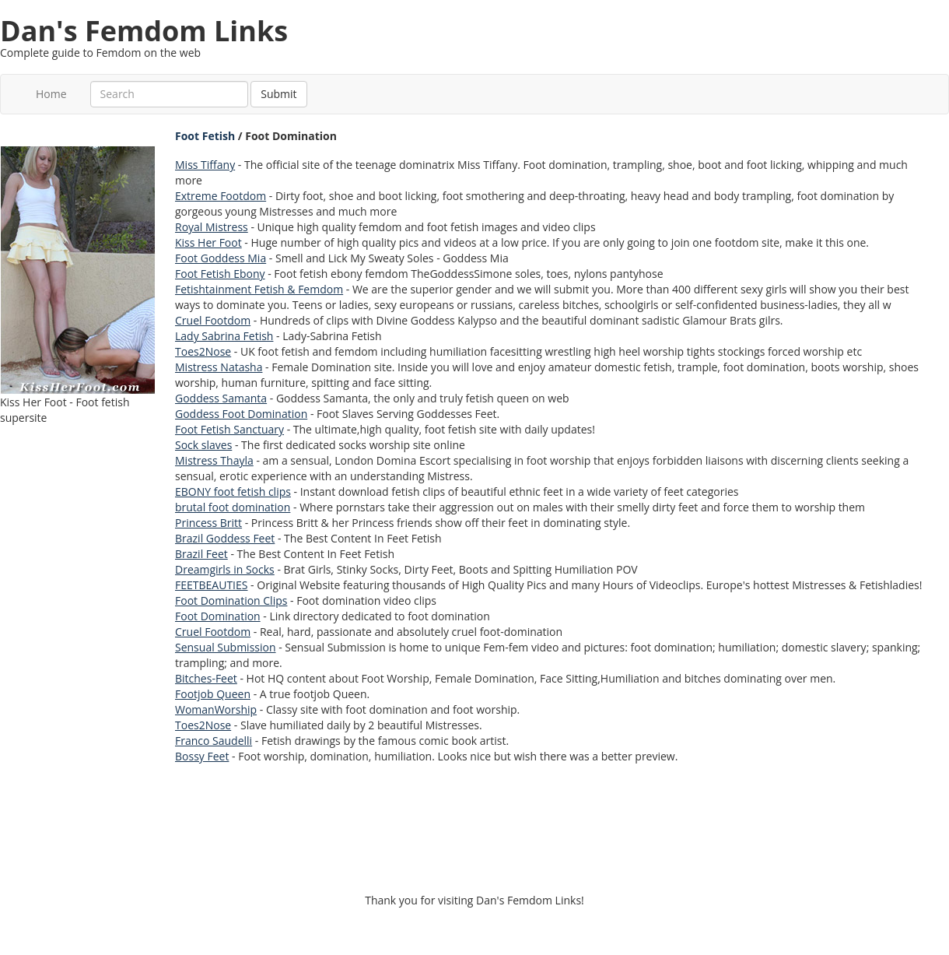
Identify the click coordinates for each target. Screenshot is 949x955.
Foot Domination (218, 616)
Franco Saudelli (213, 740)
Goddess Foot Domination (241, 413)
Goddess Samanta (221, 398)
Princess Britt (208, 522)
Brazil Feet (201, 553)
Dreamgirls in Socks (225, 569)
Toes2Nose (203, 351)
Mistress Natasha (218, 367)
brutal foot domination (232, 507)
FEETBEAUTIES (211, 585)
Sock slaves (203, 444)
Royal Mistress (211, 226)
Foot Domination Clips (231, 600)
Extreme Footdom (220, 195)
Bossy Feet (202, 756)
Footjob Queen (212, 693)
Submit (278, 93)
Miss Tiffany (205, 164)
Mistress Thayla (214, 460)
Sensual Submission (225, 647)
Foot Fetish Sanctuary (229, 429)
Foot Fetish (205, 135)
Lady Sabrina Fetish (224, 335)
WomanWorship (216, 709)
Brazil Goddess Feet (225, 538)
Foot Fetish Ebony (220, 273)
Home (51, 93)
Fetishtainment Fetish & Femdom (259, 289)
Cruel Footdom (212, 320)
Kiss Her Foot (208, 242)
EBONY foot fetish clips (233, 491)
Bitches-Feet (206, 678)
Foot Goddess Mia (220, 258)
